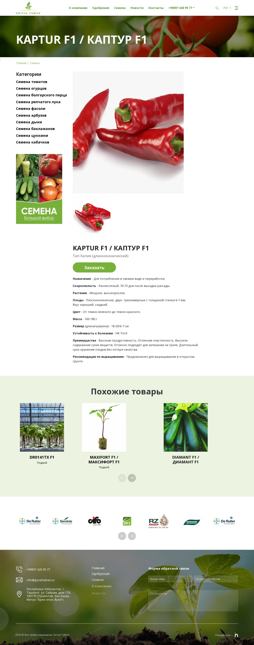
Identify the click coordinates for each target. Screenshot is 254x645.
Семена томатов (31, 81)
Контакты (156, 8)
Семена (120, 8)
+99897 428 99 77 (180, 8)
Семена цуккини (32, 135)
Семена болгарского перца (41, 95)
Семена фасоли (30, 108)
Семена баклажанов (35, 128)
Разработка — (226, 635)
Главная (21, 63)
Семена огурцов (31, 88)
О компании (78, 8)
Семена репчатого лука (38, 102)
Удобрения (100, 8)
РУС (226, 8)
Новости (137, 8)
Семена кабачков (32, 142)
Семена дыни (29, 122)
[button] (132, 478)
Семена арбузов (31, 115)
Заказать (94, 268)
